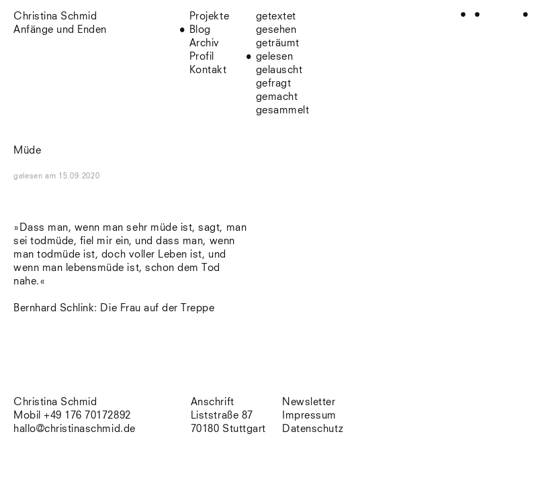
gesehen (276, 30)
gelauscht (279, 70)
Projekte (209, 16)
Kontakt (208, 70)
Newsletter (308, 402)
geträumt (278, 43)
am (72, 176)
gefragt (273, 83)
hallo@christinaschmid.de (74, 429)
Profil (201, 57)
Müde (27, 151)
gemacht (277, 97)
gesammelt (283, 110)
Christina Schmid (55, 402)
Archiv (204, 43)
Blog (200, 30)
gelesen (274, 57)
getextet (276, 16)
